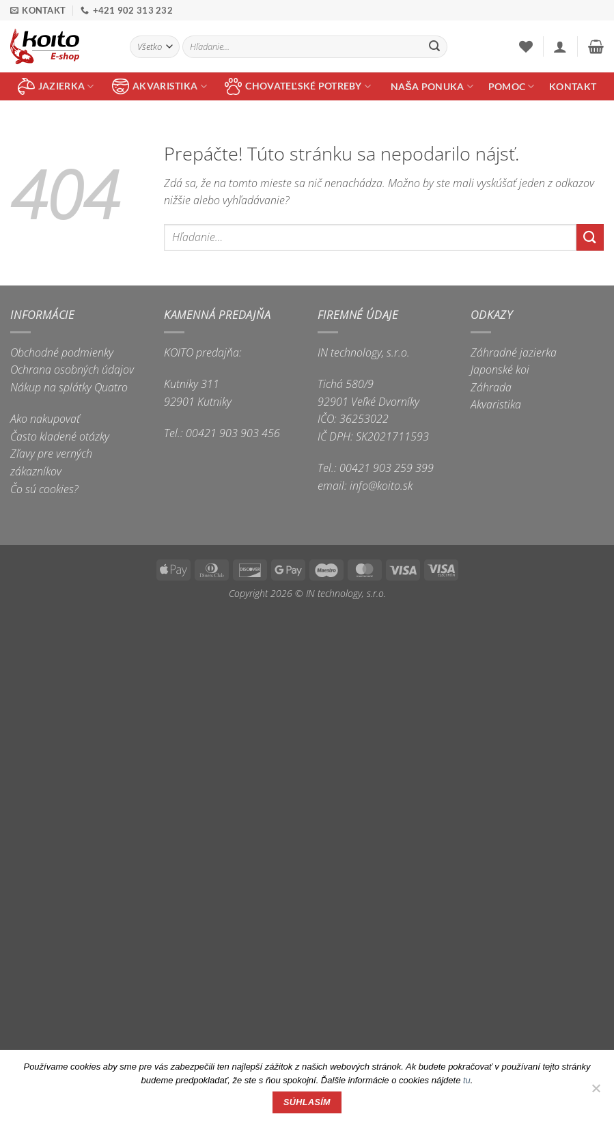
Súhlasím (307, 1102)
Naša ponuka (432, 86)
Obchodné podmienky (61, 352)
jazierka (56, 86)
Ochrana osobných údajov (72, 369)
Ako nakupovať (45, 418)
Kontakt (572, 86)
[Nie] (595, 1092)
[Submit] (434, 47)
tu (467, 1080)
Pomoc (511, 86)
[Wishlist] (526, 46)
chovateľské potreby (298, 86)
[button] (560, 46)
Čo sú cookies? (44, 489)
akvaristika (159, 86)
